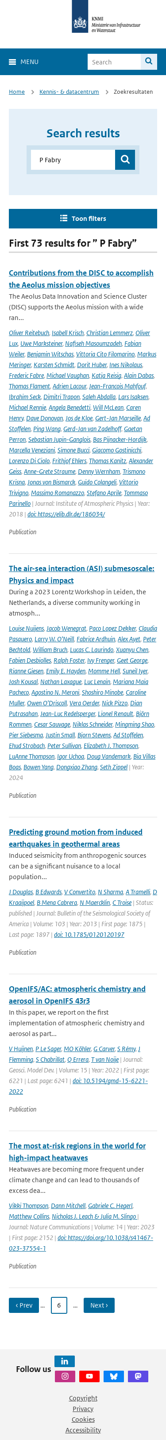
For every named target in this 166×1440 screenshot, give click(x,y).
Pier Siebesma (26, 735)
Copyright (83, 1398)
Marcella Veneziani (32, 450)
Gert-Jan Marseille (118, 418)
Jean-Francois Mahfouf (117, 386)
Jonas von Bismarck (51, 482)
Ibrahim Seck (25, 396)
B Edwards (48, 892)
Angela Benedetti (69, 407)
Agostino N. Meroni (55, 692)
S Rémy (126, 1048)
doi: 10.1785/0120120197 (89, 934)
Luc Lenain (97, 681)
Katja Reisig (106, 375)
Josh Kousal (23, 681)
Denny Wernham (99, 471)
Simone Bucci (73, 450)
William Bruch (50, 649)
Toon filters (89, 218)
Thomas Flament (29, 386)
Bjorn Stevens (94, 735)
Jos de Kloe (79, 418)
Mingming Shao (134, 724)
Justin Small (60, 735)
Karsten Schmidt (54, 364)
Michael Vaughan (67, 375)
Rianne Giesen (26, 671)
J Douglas (21, 892)
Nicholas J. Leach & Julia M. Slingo (94, 1216)
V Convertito (79, 892)
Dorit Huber (92, 364)
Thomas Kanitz (107, 460)
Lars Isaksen (133, 396)
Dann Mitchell (68, 1205)
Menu (29, 61)
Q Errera (78, 1059)
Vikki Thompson (28, 1205)
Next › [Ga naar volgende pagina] (99, 1305)
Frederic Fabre (26, 375)
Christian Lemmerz (109, 332)
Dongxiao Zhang (76, 767)
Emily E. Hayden (65, 671)
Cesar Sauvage (52, 724)
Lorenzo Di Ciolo (29, 460)
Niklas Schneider (92, 724)
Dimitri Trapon (61, 396)
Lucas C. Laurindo (91, 649)
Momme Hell (104, 671)
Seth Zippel (113, 767)
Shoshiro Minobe (102, 692)
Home (17, 92)
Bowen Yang (38, 767)
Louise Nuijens (26, 628)
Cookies (83, 1419)
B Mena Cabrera (57, 902)
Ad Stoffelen (128, 735)
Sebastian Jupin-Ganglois (59, 439)
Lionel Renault (115, 713)
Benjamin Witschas (50, 354)
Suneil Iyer (135, 671)
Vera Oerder (84, 703)
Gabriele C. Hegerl (110, 1205)
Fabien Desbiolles (30, 660)
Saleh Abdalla (99, 396)
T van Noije (105, 1059)
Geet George (132, 660)
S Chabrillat (50, 1059)
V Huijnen (21, 1048)
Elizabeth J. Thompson (111, 745)
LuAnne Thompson (31, 756)
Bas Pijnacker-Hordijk (120, 439)
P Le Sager (48, 1048)
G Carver (104, 1048)
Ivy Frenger (100, 660)
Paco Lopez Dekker (112, 628)
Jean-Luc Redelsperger (67, 713)
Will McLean (108, 407)
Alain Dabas (139, 375)
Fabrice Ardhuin (96, 639)
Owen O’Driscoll (47, 703)
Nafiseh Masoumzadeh (93, 343)
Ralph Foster (69, 660)
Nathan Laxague (60, 681)
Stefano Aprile (104, 492)
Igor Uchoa (70, 756)
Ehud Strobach (27, 745)
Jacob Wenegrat (66, 628)
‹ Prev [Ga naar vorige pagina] (23, 1305)
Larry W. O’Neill (54, 639)
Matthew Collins (29, 1216)
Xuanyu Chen (132, 649)
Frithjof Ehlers (69, 460)
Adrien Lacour (69, 386)
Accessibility (83, 1430)
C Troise (121, 902)
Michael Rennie (27, 407)
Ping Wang (47, 428)
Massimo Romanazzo (57, 492)
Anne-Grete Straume (49, 471)
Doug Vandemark (109, 756)
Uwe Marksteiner (41, 343)
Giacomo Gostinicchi (116, 450)
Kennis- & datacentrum (69, 92)
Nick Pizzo (114, 703)
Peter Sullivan (64, 745)
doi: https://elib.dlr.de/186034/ (66, 514)
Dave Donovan (44, 418)
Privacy (83, 1408)
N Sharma (110, 892)
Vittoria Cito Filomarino (105, 354)
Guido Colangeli (97, 482)
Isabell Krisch (68, 332)
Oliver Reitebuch (29, 332)
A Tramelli (138, 892)
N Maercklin (95, 902)
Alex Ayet (129, 639)
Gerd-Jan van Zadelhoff (92, 428)
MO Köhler (77, 1048)
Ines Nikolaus (125, 364)
